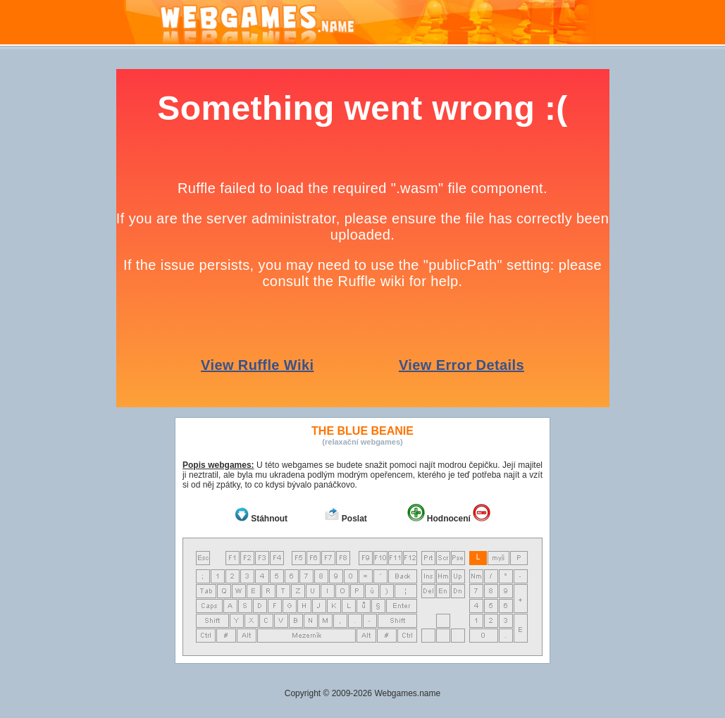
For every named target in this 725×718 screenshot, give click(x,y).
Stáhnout (269, 519)
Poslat (354, 519)
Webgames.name (407, 693)
